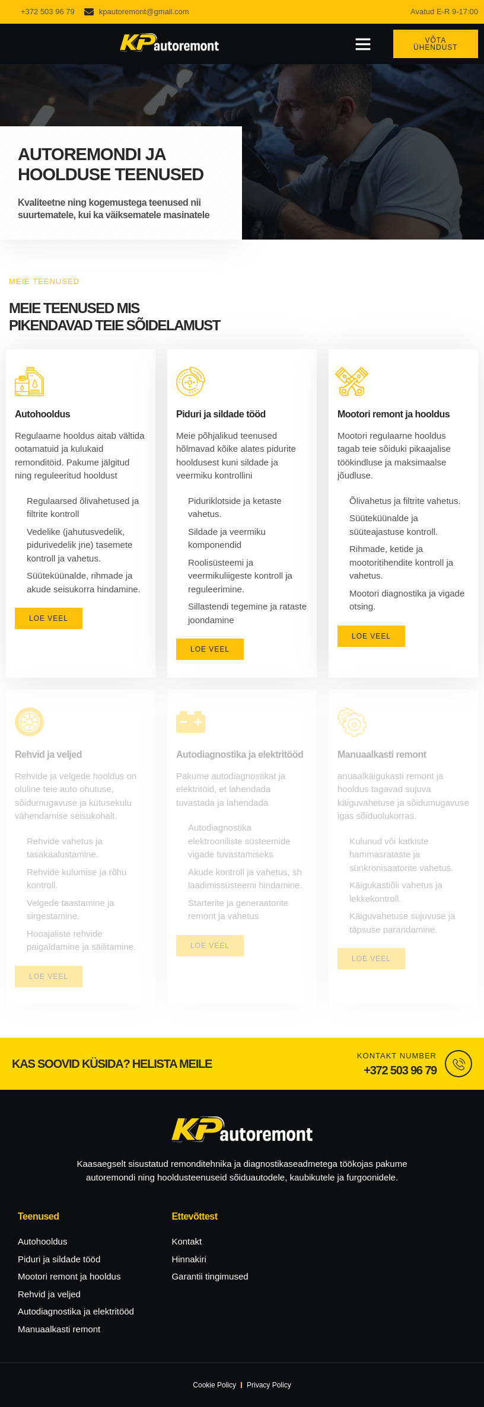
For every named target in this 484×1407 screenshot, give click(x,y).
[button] (363, 43)
